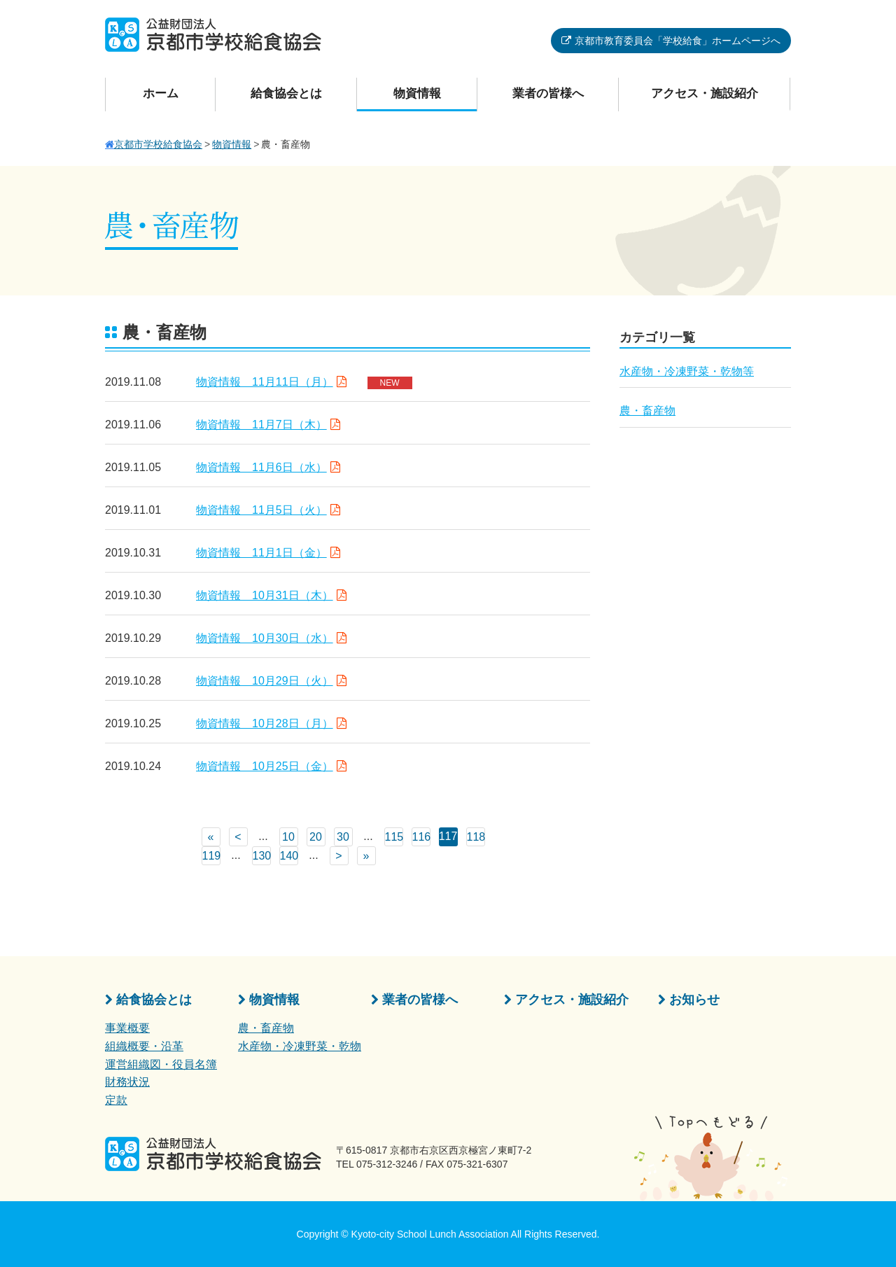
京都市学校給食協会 (158, 144)
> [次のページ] (338, 856)
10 (288, 837)
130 (262, 856)
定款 (116, 1100)
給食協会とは (286, 93)
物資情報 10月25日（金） (264, 766)
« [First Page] (211, 837)
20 (315, 837)
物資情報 (417, 93)
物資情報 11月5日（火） (261, 510)
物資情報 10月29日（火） (264, 681)
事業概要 (127, 1028)
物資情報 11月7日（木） (261, 424)
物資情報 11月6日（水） (261, 467)
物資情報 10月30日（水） (264, 638)
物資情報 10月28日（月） (264, 723)
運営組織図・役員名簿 (161, 1064)
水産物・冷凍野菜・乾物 (299, 1046)
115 (394, 837)
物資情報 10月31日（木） (264, 595)
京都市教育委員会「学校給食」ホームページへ (677, 40)
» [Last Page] (366, 856)
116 (421, 837)
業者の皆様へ (548, 93)
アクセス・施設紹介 (704, 93)
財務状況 (127, 1082)
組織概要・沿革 (144, 1046)
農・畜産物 (648, 410)
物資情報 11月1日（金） (261, 553)
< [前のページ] (237, 837)
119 (211, 856)
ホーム (160, 93)
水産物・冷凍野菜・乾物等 (687, 371)
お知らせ (694, 1000)
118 (476, 837)
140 (289, 856)
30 (343, 837)
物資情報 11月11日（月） (264, 382)
